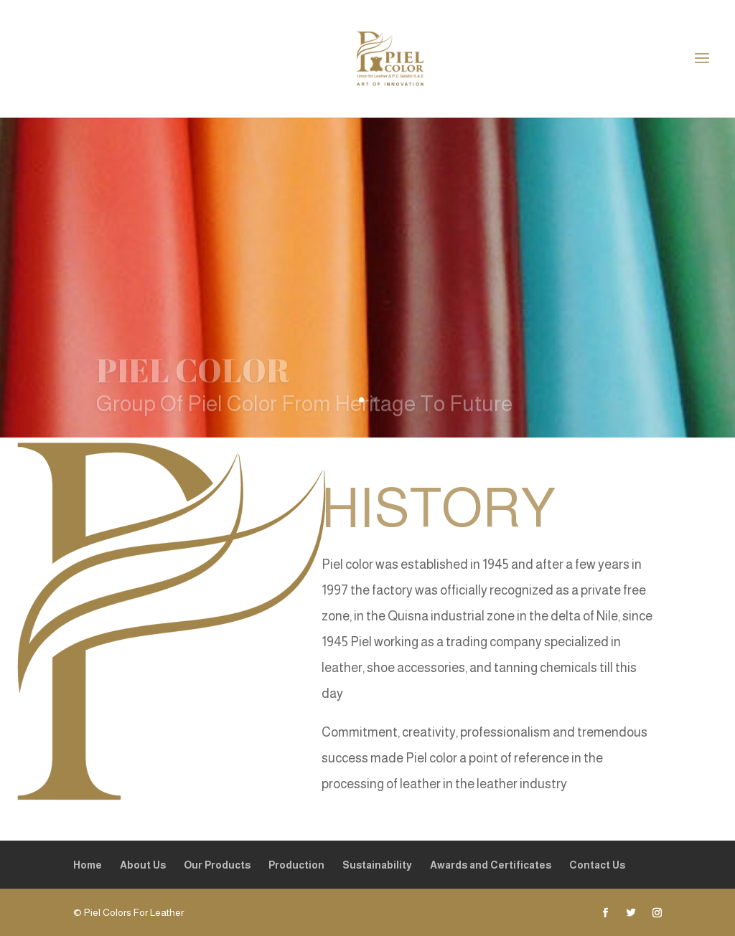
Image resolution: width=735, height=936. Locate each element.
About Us (143, 865)
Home (87, 865)
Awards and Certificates (490, 865)
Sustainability (377, 865)
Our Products (217, 865)
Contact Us (597, 865)
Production (296, 865)
